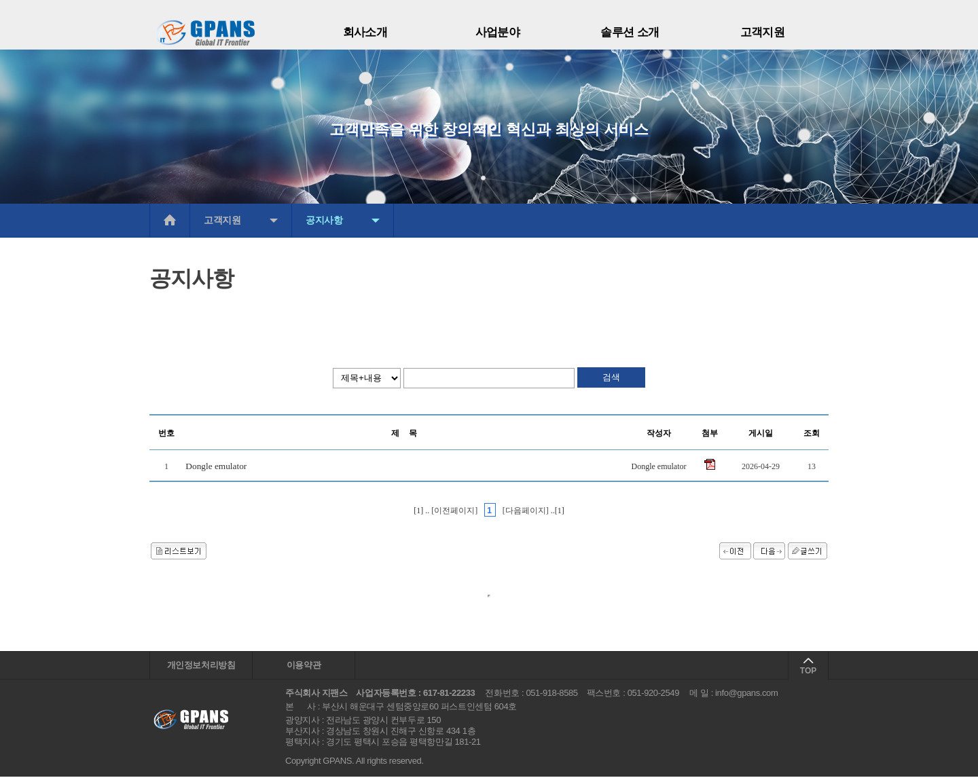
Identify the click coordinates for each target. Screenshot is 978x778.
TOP (808, 670)
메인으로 (169, 220)
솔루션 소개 (629, 32)
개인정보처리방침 (201, 666)
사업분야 (497, 32)
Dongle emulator (216, 466)
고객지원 (762, 32)
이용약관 (304, 666)
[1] (419, 510)
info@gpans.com (746, 694)
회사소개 (365, 32)
